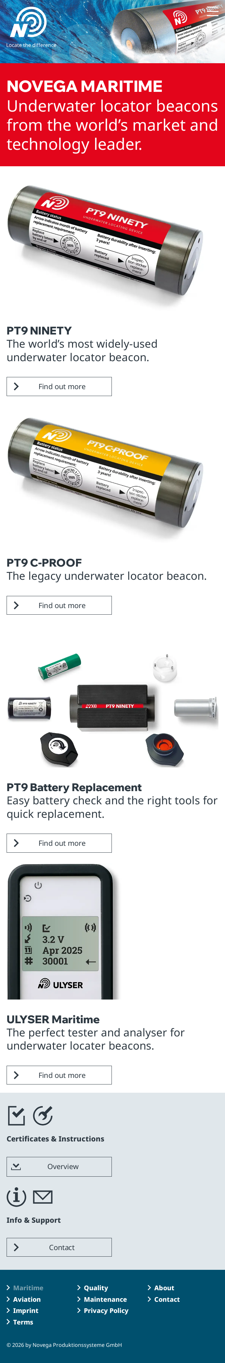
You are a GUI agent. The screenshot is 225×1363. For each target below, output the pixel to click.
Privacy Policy (106, 1310)
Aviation (27, 1299)
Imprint (25, 1310)
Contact (167, 1299)
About (164, 1287)
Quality (96, 1287)
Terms (23, 1322)
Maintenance (105, 1299)
